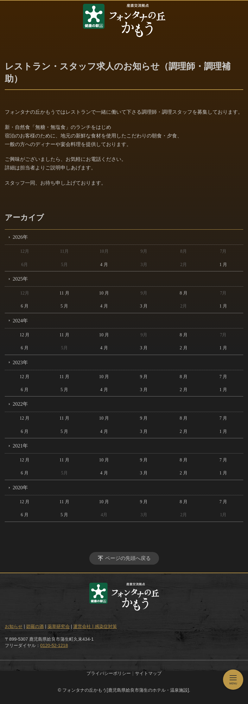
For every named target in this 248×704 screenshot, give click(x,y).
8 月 (184, 293)
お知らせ (13, 626)
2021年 (20, 445)
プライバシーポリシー (108, 673)
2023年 (20, 362)
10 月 (104, 293)
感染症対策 (106, 626)
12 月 (25, 335)
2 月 (184, 348)
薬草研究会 (59, 626)
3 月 (144, 306)
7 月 (223, 376)
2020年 (20, 487)
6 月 (25, 306)
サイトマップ (148, 673)
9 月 (144, 376)
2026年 (20, 237)
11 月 (64, 293)
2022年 (20, 404)
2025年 (20, 279)
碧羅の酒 (35, 626)
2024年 (20, 320)
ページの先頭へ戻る (128, 558)
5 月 (64, 306)
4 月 (104, 264)
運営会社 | (83, 626)
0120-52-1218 (54, 645)
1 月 (223, 264)
